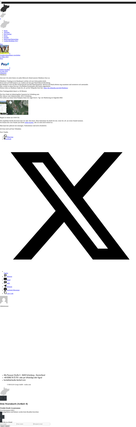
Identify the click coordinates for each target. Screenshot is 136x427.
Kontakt (6, 37)
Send (2, 426)
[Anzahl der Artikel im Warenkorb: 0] (1, 3)
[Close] (3, 398)
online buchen (29, 122)
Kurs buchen (7, 34)
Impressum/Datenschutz (11, 39)
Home (5, 31)
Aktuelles (7, 32)
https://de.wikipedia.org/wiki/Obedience (56, 88)
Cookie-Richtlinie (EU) (11, 41)
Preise (5, 36)
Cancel (7, 426)
